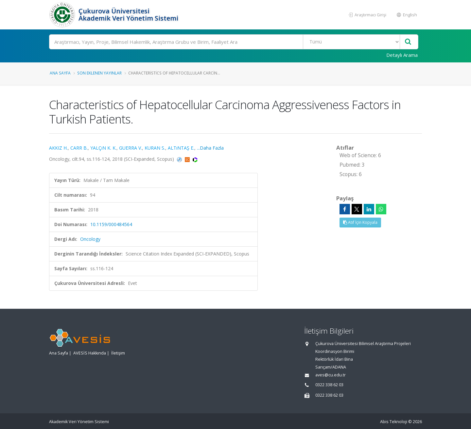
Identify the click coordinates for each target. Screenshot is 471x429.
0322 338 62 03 (329, 385)
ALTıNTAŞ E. (181, 148)
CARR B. (79, 148)
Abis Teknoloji (393, 421)
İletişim (118, 353)
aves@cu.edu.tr (330, 375)
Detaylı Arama (402, 55)
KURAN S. (155, 148)
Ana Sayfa (60, 72)
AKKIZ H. (58, 148)
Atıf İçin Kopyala (360, 222)
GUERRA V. (130, 148)
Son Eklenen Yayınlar (99, 72)
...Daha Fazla (210, 148)
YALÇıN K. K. (103, 148)
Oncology (90, 239)
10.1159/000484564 (111, 224)
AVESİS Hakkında (89, 353)
